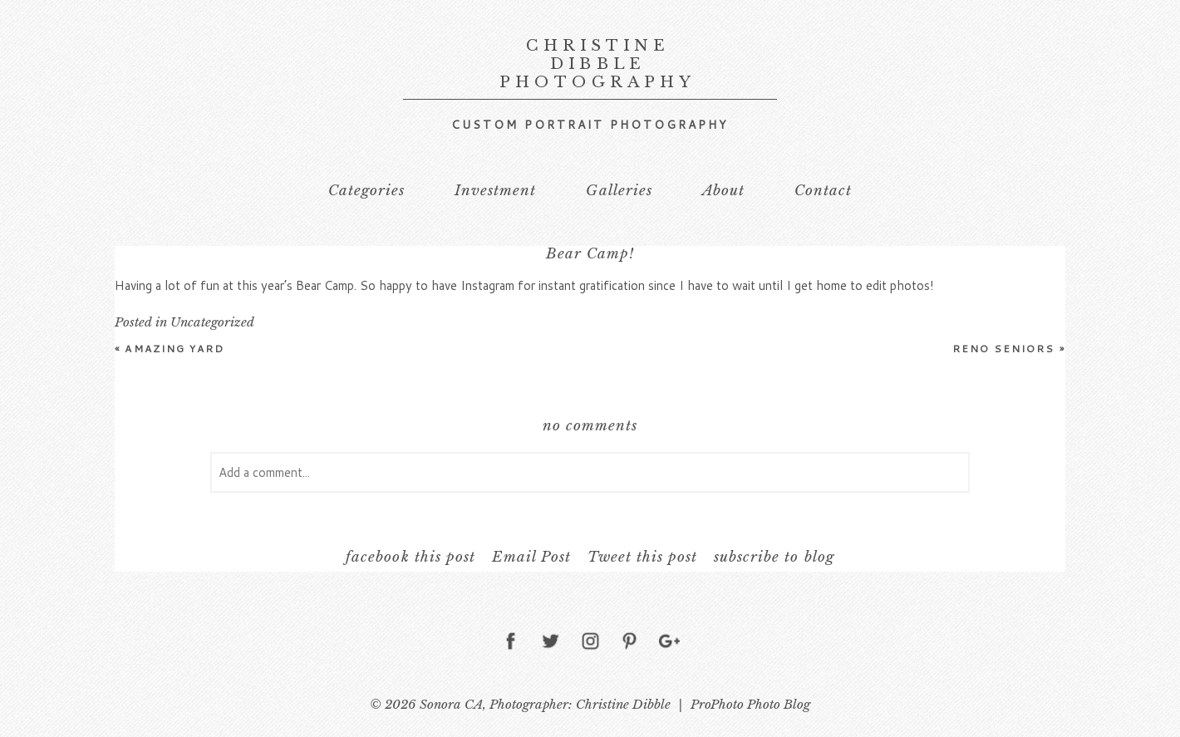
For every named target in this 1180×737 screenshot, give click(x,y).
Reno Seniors (1008, 348)
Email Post (531, 557)
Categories (366, 190)
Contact (823, 190)
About (723, 190)
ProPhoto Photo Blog (750, 704)
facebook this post (410, 557)
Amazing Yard (169, 348)
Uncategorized (212, 322)
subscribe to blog (773, 557)
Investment (495, 190)
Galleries (618, 190)
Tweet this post (642, 557)
